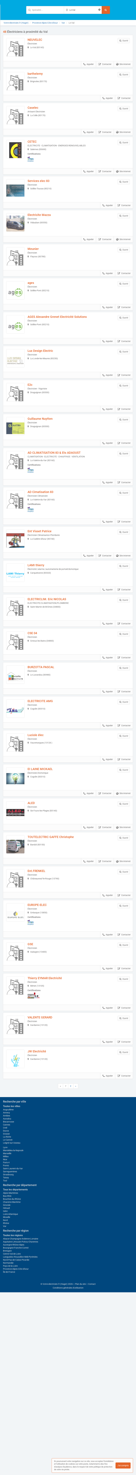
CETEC (36, 154)
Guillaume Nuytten (44, 461)
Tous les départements (15, 1372)
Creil (5, 1310)
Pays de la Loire (10, 1448)
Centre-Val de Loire (12, 1436)
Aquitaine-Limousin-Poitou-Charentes (20, 1424)
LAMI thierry (40, 616)
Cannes (6, 1307)
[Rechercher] (106, 10)
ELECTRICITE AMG (44, 769)
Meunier (37, 270)
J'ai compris (123, 1465)
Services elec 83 (43, 194)
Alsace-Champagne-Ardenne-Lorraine (20, 1421)
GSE (34, 1038)
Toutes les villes (11, 1288)
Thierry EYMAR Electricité (49, 1076)
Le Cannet (8, 1322)
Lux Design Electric (44, 385)
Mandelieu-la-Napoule (13, 1333)
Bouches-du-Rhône (12, 1381)
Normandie (8, 1445)
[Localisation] (83, 10)
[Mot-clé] (45, 10)
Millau (6, 1339)
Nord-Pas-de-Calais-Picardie (16, 1442)
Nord (5, 1403)
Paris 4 (6, 1345)
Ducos (6, 1313)
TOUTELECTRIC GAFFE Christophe (55, 922)
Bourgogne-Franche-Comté (15, 1430)
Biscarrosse (8, 1304)
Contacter (104, 68)
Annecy (6, 1295)
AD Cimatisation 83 (45, 539)
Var (4, 1409)
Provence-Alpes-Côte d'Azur (16, 1451)
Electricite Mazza (43, 232)
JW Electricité (41, 1154)
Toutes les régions (13, 1418)
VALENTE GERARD (44, 1116)
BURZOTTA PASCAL (45, 731)
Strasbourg (8, 1357)
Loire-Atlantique (10, 1397)
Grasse (6, 1316)
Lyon (5, 1330)
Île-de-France (9, 1454)
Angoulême (8, 1292)
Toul (5, 1363)
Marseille (7, 1336)
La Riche (7, 1319)
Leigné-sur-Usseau (11, 1325)
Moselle (6, 1400)
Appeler (88, 68)
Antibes (6, 1298)
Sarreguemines (10, 1354)
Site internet (123, 68)
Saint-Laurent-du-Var (13, 1351)
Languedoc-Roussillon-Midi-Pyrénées (20, 1439)
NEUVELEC (39, 40)
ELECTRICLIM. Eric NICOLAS (51, 655)
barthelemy (39, 78)
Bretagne (7, 1433)
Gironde (6, 1388)
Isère (5, 1394)
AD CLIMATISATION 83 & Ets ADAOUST (58, 500)
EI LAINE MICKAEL (44, 846)
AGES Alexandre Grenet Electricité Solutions (61, 346)
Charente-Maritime (11, 1385)
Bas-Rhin (7, 1378)
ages (35, 308)
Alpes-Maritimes (10, 1375)
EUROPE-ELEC (41, 999)
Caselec (37, 116)
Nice (5, 1342)
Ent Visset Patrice (44, 578)
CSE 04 (36, 693)
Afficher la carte (68, 1237)
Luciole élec (40, 808)
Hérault (6, 1391)
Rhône (6, 1406)
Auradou (7, 1301)
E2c (34, 423)
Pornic (6, 1348)
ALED (35, 884)
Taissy (6, 1360)
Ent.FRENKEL (41, 961)
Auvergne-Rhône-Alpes (13, 1427)
